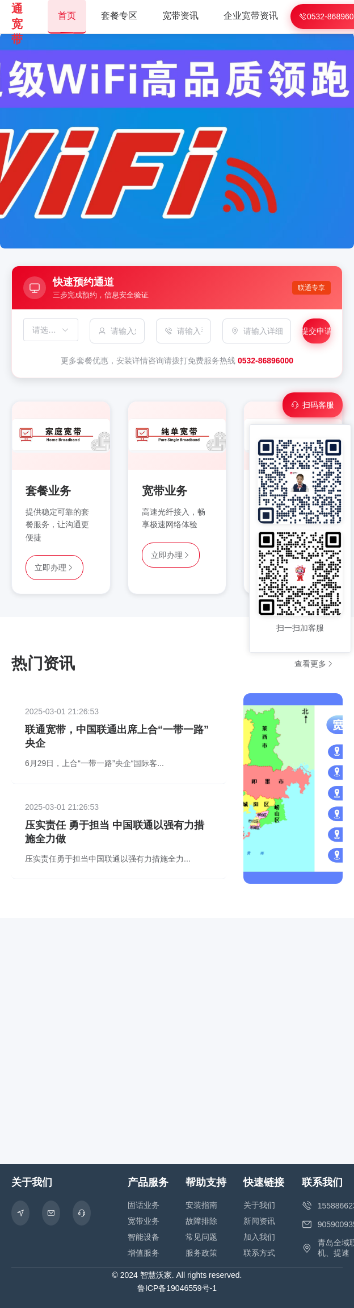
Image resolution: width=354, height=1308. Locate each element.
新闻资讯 (259, 1221)
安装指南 (201, 1205)
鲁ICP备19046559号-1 (177, 1288)
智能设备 (143, 1236)
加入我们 (259, 1236)
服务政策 (201, 1252)
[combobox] (45, 330)
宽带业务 (143, 1221)
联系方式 (259, 1252)
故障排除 (201, 1221)
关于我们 (259, 1205)
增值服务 (143, 1252)
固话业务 (143, 1205)
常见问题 (201, 1236)
